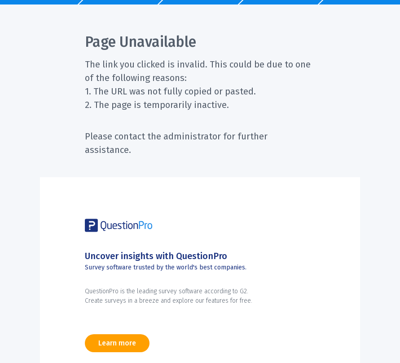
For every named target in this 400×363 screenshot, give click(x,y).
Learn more (117, 343)
